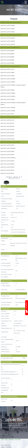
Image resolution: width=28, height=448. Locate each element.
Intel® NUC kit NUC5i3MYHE (8, 148)
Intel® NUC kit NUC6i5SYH (7, 132)
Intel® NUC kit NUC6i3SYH (7, 126)
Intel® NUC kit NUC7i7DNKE (8, 110)
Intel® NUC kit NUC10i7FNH (8, 44)
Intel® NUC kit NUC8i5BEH (7, 57)
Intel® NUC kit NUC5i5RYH (7, 160)
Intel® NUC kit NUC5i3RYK (7, 154)
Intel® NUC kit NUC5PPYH (7, 173)
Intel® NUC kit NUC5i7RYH (7, 167)
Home (2, 439)
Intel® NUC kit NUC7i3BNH (7, 72)
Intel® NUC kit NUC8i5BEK (7, 60)
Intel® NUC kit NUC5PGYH (7, 170)
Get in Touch (18, 439)
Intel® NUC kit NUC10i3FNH (8, 38)
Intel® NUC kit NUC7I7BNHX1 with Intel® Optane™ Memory (13, 86)
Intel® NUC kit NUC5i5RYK (7, 164)
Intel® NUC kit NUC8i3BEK (7, 53)
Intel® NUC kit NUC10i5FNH (8, 41)
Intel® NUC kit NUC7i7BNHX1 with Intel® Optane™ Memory (13, 103)
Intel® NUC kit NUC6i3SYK (7, 129)
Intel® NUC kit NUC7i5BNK (7, 90)
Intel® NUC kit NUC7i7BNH (7, 99)
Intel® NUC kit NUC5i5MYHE (8, 157)
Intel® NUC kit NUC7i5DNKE (8, 96)
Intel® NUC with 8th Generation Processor (10, 47)
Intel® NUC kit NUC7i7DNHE (8, 107)
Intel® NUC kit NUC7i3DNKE (8, 82)
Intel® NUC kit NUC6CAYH (7, 120)
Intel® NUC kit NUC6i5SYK (7, 135)
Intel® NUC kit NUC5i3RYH (7, 151)
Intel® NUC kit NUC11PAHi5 (8, 28)
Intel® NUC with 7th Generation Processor (10, 66)
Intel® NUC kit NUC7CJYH (7, 69)
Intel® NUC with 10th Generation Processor (11, 35)
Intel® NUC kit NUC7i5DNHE (8, 93)
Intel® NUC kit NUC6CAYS (7, 123)
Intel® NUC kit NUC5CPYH (7, 145)
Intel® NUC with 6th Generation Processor (10, 117)
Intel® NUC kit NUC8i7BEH (7, 63)
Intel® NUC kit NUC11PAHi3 (8, 25)
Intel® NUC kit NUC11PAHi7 (8, 31)
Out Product (11, 439)
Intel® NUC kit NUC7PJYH (7, 113)
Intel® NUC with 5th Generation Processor (10, 142)
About (6, 439)
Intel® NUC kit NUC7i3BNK (7, 75)
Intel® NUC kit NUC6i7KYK (7, 139)
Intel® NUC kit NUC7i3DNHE (8, 78)
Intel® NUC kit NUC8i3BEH (7, 50)
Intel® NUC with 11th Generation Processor (11, 22)
